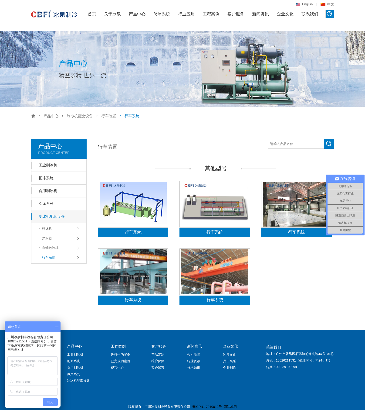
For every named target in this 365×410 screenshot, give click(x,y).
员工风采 (229, 361)
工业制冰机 (48, 165)
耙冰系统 (46, 178)
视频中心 (117, 367)
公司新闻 (193, 354)
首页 (92, 14)
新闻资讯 (260, 14)
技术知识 (193, 367)
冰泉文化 (229, 354)
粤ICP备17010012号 (207, 407)
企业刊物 (229, 367)
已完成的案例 (120, 361)
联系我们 (309, 14)
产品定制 (157, 354)
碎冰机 (44, 229)
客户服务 (235, 14)
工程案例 (211, 14)
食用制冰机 (48, 191)
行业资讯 (193, 361)
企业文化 (285, 14)
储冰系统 (161, 14)
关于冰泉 (112, 14)
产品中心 (137, 14)
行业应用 (186, 14)
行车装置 (108, 116)
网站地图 (230, 407)
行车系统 (132, 116)
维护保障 (157, 361)
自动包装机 (47, 248)
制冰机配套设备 (80, 116)
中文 (327, 4)
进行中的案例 (120, 354)
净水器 (44, 238)
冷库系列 (46, 204)
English (304, 4)
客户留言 (157, 367)
